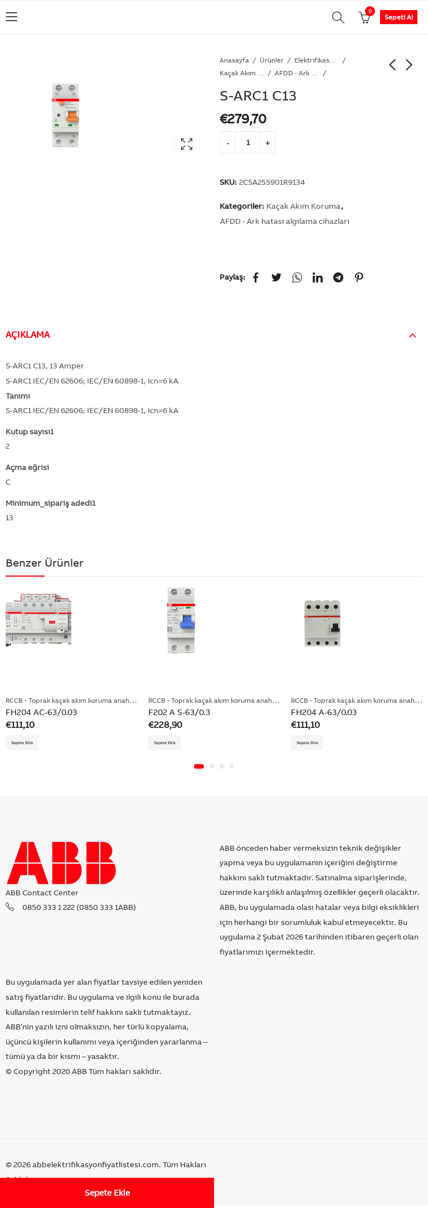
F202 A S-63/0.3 (179, 712)
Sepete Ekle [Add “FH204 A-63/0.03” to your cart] (313, 744)
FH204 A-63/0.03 (324, 712)
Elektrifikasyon (316, 60)
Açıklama (28, 334)
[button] (199, 769)
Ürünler (272, 60)
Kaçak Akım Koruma (242, 73)
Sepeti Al (399, 17)
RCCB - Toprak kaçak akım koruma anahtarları (77, 700)
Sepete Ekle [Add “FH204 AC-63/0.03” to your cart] (27, 744)
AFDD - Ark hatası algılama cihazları (297, 73)
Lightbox (187, 144)
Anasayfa (234, 60)
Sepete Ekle (107, 1192)
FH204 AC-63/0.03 (41, 712)
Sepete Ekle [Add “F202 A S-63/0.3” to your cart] (170, 744)
